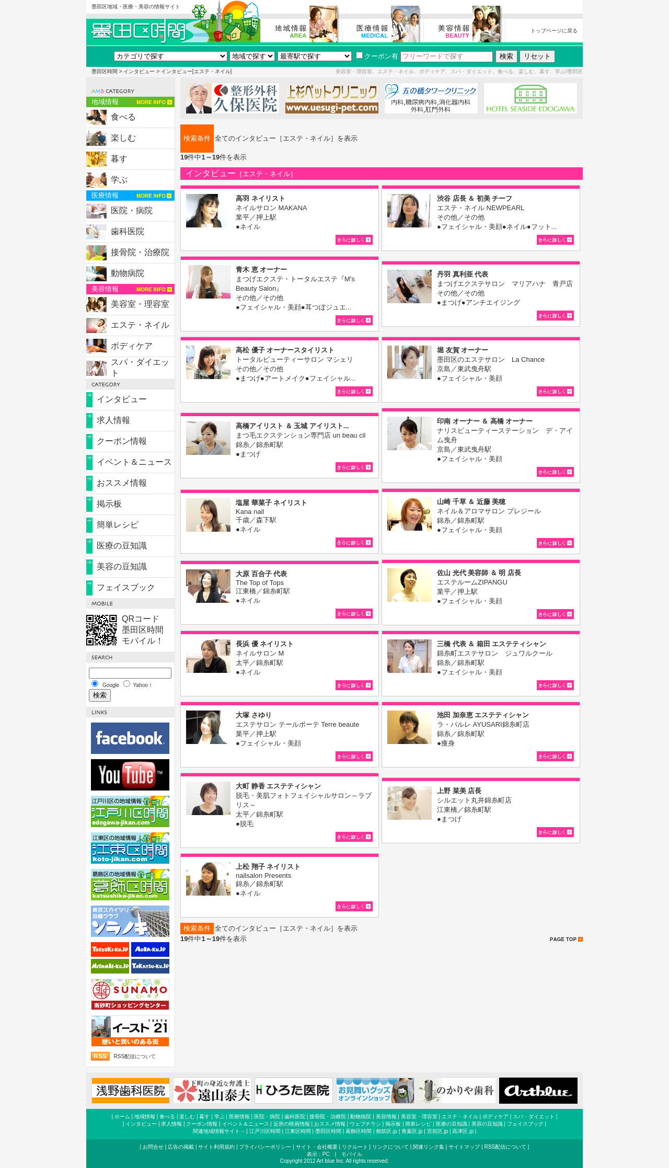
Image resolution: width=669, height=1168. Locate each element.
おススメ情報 (122, 482)
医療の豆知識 (122, 545)
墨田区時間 (104, 71)
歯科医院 (127, 231)
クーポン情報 (122, 441)
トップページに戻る (554, 30)
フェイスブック (126, 587)
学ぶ (119, 179)
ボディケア (132, 345)
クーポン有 (377, 56)
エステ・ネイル (140, 324)
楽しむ (123, 137)
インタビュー (139, 71)
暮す (119, 158)
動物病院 (127, 273)
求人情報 (113, 420)
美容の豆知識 (122, 566)
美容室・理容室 (140, 304)
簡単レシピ (118, 524)
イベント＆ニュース (134, 461)
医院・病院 (132, 210)
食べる (123, 116)
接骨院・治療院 (140, 252)
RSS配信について (134, 1056)
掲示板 (109, 503)
